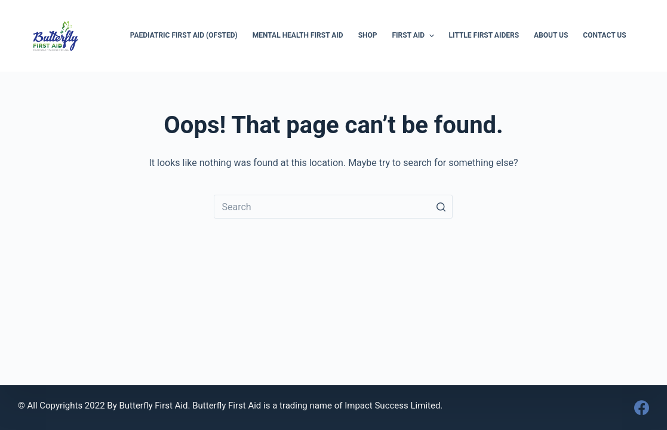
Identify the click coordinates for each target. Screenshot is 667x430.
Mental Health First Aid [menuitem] (298, 35)
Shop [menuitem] (367, 35)
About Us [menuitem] (551, 35)
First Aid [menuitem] (414, 35)
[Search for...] (333, 207)
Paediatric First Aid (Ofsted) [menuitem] (184, 35)
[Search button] (441, 207)
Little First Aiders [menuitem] (484, 35)
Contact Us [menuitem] (604, 35)
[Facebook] (641, 407)
